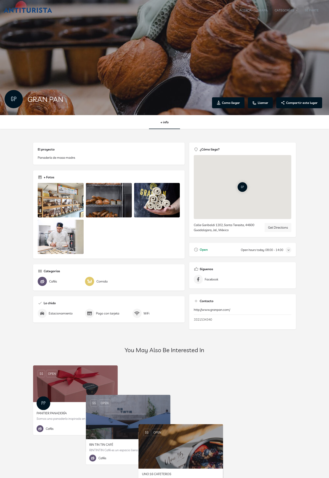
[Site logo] (28, 10)
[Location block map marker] (242, 187)
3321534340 (203, 319)
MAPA (263, 10)
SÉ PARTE (312, 10)
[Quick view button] (101, 428)
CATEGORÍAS (284, 10)
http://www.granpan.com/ (212, 310)
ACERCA (245, 10)
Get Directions (278, 227)
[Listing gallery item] (61, 200)
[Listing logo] (14, 99)
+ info (164, 122)
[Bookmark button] (110, 428)
